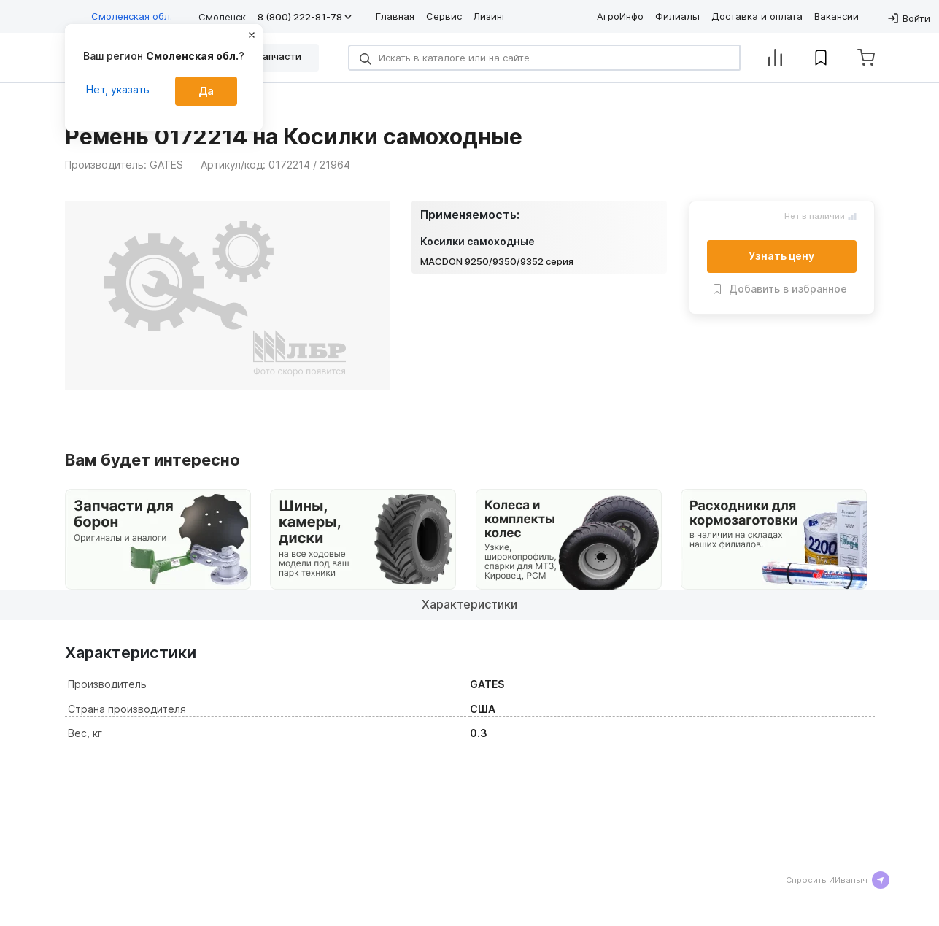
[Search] (544, 58)
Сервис (444, 16)
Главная (395, 16)
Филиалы (677, 16)
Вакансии (836, 16)
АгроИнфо (620, 16)
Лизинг (490, 16)
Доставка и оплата (757, 16)
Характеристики (469, 604)
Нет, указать (118, 89)
